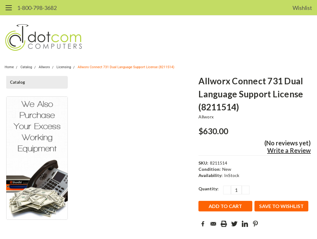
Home (9, 67)
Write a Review (289, 150)
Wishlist (302, 7)
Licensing (64, 67)
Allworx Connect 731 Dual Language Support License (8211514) (126, 67)
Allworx (44, 67)
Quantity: (208, 188)
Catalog (26, 67)
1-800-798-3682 (37, 7)
